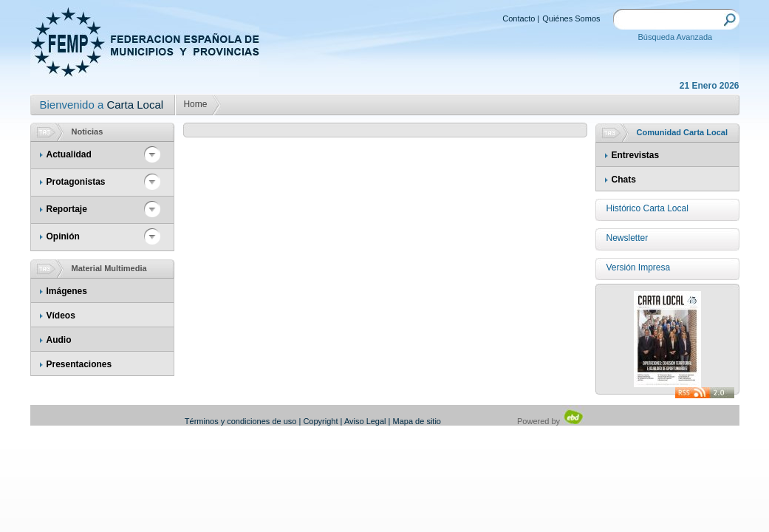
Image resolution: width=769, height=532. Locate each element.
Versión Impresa (638, 267)
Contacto (518, 18)
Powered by (550, 421)
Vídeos (61, 315)
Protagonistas (76, 182)
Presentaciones (79, 364)
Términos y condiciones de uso (241, 421)
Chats (624, 179)
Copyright (320, 421)
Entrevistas (636, 155)
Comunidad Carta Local (682, 132)
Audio (59, 340)
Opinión (63, 236)
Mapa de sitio (417, 421)
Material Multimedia (109, 268)
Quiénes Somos (571, 18)
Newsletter (627, 238)
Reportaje (67, 209)
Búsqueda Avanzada (675, 37)
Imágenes (67, 291)
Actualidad (69, 154)
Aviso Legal (365, 421)
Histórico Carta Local (647, 208)
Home (195, 104)
